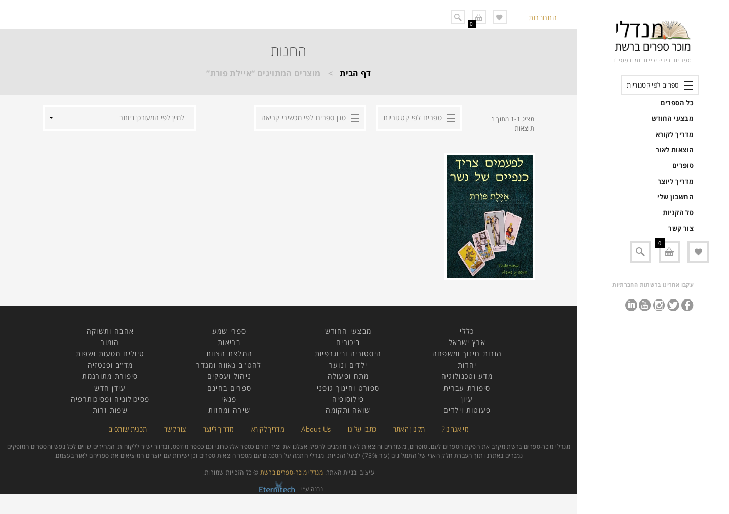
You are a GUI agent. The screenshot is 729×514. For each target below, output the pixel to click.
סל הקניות (678, 212)
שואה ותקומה (348, 410)
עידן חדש (110, 388)
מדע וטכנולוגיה (467, 376)
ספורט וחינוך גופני (348, 388)
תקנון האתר (409, 429)
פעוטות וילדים (467, 410)
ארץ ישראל (467, 342)
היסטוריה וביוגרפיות (348, 353)
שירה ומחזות (229, 410)
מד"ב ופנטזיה (110, 365)
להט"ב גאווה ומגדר (228, 365)
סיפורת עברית (467, 388)
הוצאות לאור (675, 149)
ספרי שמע (229, 331)
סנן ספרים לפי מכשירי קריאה (303, 117)
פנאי (228, 399)
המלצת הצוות (229, 353)
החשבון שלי (675, 196)
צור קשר (681, 228)
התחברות (543, 17)
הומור (110, 342)
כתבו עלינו (362, 429)
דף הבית (355, 73)
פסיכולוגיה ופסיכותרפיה (110, 399)
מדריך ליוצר (676, 181)
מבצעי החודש (673, 118)
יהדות (467, 365)
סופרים (683, 165)
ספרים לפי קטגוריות (653, 85)
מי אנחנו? (455, 429)
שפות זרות (110, 410)
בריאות (229, 342)
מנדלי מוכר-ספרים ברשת (291, 472)
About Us (316, 429)
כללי (467, 331)
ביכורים (348, 342)
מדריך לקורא (675, 134)
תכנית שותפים (127, 429)
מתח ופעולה (348, 376)
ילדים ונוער (348, 365)
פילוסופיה (348, 399)
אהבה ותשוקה (110, 331)
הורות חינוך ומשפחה (467, 353)
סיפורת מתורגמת (110, 376)
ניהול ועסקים (229, 376)
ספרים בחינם (229, 388)
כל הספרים (677, 102)
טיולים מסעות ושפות (110, 353)
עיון (467, 399)
